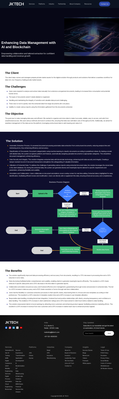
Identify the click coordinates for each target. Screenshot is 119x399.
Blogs (84, 353)
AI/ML (6, 358)
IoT (17, 368)
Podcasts (85, 360)
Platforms (42, 4)
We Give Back (69, 360)
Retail (48, 350)
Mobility (7, 368)
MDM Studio (19, 384)
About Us (67, 350)
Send (109, 333)
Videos (85, 358)
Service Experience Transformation (20, 352)
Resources (88, 4)
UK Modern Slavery (107, 368)
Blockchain (8, 389)
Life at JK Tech (69, 363)
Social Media (104, 360)
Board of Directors (70, 353)
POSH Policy (104, 353)
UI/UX (7, 366)
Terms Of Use (105, 350)
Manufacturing (51, 358)
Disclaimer (104, 355)
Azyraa (31, 358)
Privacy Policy (105, 358)
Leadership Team (70, 358)
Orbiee (31, 355)
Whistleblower (105, 366)
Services (32, 4)
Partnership (62, 4)
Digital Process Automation (8, 378)
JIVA (30, 353)
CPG (48, 353)
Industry (51, 4)
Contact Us (104, 4)
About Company (75, 4)
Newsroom (86, 355)
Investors (67, 355)
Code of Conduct (106, 363)
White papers (87, 363)
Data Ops (18, 381)
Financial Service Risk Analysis (19, 389)
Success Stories (88, 350)
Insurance (50, 355)
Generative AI (9, 350)
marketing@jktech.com (51, 332)
